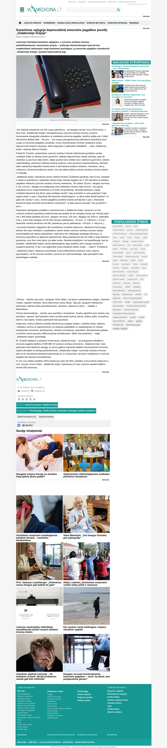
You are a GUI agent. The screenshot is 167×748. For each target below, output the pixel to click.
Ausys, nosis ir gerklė (24, 724)
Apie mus (82, 2)
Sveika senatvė (83, 700)
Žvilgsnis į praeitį (84, 697)
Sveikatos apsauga (67, 411)
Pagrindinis (49, 23)
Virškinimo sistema (23, 699)
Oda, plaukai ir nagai (24, 715)
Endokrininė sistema (24, 701)
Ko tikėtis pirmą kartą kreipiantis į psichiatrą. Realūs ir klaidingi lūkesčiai (129, 110)
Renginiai (22, 735)
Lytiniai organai (22, 713)
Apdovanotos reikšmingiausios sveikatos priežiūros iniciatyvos (86, 475)
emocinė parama (33, 405)
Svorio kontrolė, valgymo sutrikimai (59, 708)
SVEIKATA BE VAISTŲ (96, 23)
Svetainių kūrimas (110, 747)
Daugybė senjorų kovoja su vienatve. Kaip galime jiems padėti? (36, 475)
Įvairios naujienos (87, 411)
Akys (19, 722)
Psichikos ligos (22, 729)
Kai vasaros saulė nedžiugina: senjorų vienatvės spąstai (84, 628)
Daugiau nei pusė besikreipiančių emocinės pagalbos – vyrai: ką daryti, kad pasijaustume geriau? (86, 676)
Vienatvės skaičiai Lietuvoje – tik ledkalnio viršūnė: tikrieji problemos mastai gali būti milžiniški (36, 676)
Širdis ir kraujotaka (23, 694)
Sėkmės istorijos (114, 712)
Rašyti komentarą (46, 417)
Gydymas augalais (115, 691)
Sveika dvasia (50, 411)
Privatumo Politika (127, 2)
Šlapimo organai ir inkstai (26, 706)
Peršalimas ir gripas (54, 699)
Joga (109, 706)
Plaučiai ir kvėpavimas (25, 696)
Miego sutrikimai (53, 713)
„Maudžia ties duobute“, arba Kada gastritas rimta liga (128, 124)
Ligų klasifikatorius (97, 2)
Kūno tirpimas (52, 704)
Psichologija (36, 411)
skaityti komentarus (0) (26, 417)
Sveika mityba (113, 697)
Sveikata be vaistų (116, 687)
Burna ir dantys (22, 727)
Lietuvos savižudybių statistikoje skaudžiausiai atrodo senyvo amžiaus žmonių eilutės (37, 629)
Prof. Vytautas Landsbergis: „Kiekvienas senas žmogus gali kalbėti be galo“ (38, 583)
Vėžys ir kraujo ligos (54, 697)
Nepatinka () (39, 391)
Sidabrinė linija (50, 405)
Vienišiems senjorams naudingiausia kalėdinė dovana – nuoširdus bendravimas (36, 538)
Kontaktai (112, 2)
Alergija (50, 694)
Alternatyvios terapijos (117, 694)
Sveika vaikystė (84, 694)
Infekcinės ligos (52, 718)
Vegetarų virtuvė (114, 703)
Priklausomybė (52, 711)
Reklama (72, 2)
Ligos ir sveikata (32, 23)
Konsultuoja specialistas (61, 735)
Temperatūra (51, 701)
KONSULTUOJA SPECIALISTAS (71, 23)
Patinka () (25, 391)
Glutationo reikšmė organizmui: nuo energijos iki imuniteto (128, 96)
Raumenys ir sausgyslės (25, 710)
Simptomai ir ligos (55, 691)
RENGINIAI (134, 23)
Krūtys (19, 720)
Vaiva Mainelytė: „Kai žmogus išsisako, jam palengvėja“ (85, 536)
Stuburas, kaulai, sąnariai (26, 708)
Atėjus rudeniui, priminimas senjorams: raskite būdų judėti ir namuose (85, 583)
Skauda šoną (51, 706)
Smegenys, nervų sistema (26, 703)
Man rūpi (21, 691)
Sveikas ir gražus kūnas (117, 700)
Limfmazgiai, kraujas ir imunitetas (28, 717)
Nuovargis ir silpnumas (55, 715)
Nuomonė (112, 735)
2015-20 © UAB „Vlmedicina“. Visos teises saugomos (68, 747)
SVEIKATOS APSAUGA (117, 23)
